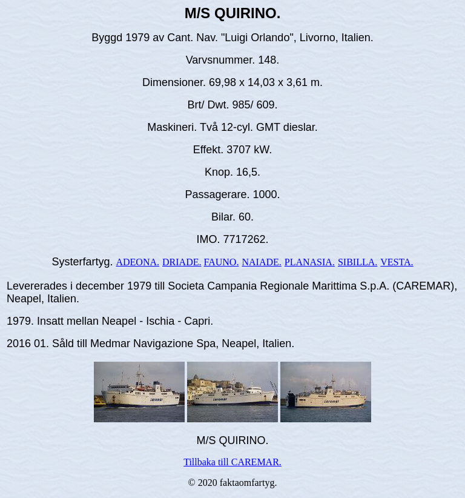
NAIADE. (261, 262)
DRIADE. (181, 262)
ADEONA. (137, 262)
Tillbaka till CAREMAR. (232, 462)
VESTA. (396, 262)
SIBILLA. (357, 262)
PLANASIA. (310, 262)
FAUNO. (221, 262)
